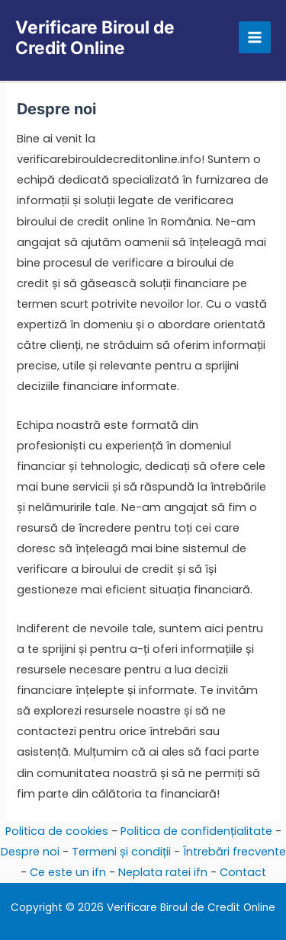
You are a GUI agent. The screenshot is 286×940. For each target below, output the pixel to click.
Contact (243, 872)
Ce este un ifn (68, 872)
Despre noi (30, 851)
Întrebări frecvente (234, 851)
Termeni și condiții (121, 851)
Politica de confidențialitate (196, 831)
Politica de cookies (56, 831)
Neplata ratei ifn (162, 872)
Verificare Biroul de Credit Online (95, 37)
